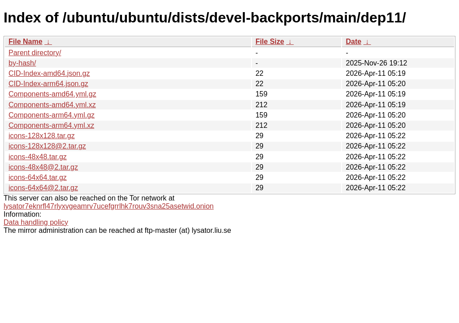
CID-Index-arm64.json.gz (48, 83)
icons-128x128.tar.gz (42, 136)
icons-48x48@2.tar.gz (43, 167)
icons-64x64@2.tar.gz (43, 188)
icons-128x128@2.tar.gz (47, 146)
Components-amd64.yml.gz (52, 94)
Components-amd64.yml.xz (52, 105)
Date (353, 41)
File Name (26, 41)
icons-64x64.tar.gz (38, 177)
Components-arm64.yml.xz (51, 125)
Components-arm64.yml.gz (52, 115)
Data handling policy (36, 222)
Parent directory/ (35, 53)
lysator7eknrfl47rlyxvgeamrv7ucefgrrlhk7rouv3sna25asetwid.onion (109, 206)
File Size (269, 41)
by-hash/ (22, 63)
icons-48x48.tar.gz (38, 157)
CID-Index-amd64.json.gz (49, 73)
